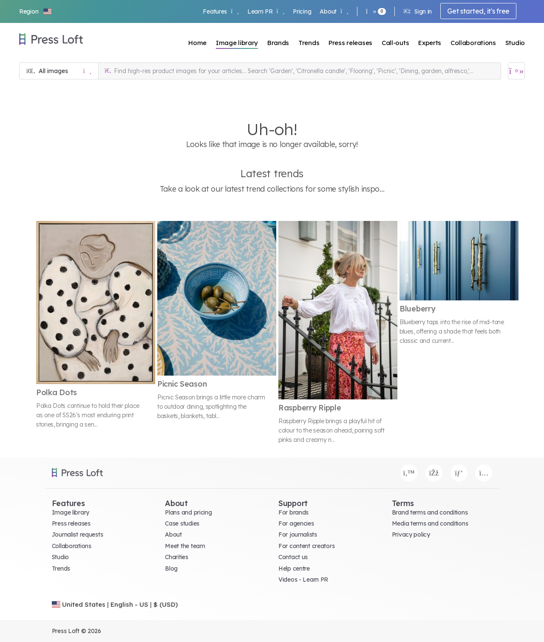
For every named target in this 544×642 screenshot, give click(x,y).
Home (197, 43)
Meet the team (185, 546)
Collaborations (473, 43)
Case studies (182, 523)
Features (220, 11)
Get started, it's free (478, 11)
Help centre (294, 568)
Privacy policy (411, 534)
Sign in (417, 11)
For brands (293, 512)
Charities (176, 557)
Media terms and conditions (430, 523)
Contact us (293, 557)
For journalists (297, 534)
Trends (308, 43)
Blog (171, 568)
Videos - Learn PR (303, 579)
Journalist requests (77, 534)
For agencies (296, 523)
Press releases (350, 43)
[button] (35, 11)
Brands (278, 43)
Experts (429, 43)
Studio (515, 43)
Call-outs (395, 43)
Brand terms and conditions (430, 512)
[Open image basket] (516, 70)
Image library (237, 43)
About (334, 11)
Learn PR (265, 11)
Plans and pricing (188, 512)
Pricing (302, 11)
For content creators (306, 546)
